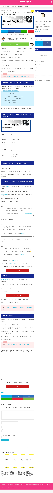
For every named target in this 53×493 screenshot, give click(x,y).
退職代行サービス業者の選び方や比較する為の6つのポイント (19, 76)
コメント (3, 412)
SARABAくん (8, 186)
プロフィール (37, 63)
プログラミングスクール (39, 60)
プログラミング (38, 57)
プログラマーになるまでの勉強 (40, 54)
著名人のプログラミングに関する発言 (42, 77)
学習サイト (37, 71)
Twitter (38, 44)
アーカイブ (37, 51)
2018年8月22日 (24, 233)
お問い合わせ (37, 31)
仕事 (3, 394)
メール (2, 427)
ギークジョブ (17, 388)
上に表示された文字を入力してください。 (8, 437)
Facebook (47, 44)
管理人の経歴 (4, 486)
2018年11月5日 (28, 213)
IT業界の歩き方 (26, 2)
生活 (35, 74)
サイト (2, 431)
